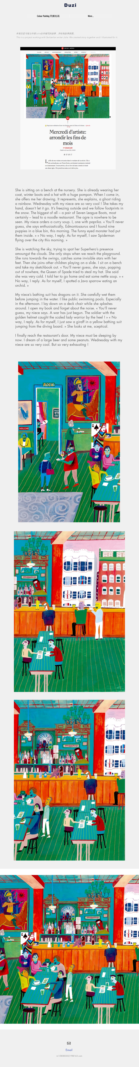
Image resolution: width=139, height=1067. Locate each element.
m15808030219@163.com (69, 1056)
